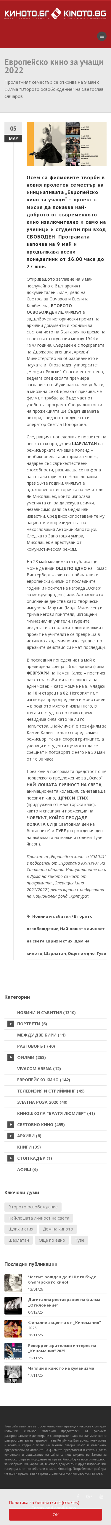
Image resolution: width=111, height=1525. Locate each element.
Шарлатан (55, 953)
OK (56, 1514)
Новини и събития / (52, 916)
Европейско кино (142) (43, 1080)
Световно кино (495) (36, 1124)
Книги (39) (29, 1147)
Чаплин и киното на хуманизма (61, 1368)
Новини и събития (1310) (46, 1012)
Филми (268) (26, 1057)
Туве (101, 953)
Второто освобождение (33, 1207)
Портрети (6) (27, 1024)
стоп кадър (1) (29, 1158)
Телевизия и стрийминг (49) (51, 1091)
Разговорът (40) (36, 1046)
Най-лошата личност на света (38, 1218)
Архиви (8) (24, 1136)
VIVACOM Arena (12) (39, 1068)
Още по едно (81, 953)
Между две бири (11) (41, 1035)
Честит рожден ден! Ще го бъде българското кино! (62, 1279)
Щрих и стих (59, 941)
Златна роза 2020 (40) (42, 1102)
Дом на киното (58, 1229)
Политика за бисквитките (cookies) (44, 1502)
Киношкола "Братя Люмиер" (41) (56, 1113)
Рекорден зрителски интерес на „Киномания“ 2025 (62, 1348)
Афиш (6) (27, 1169)
